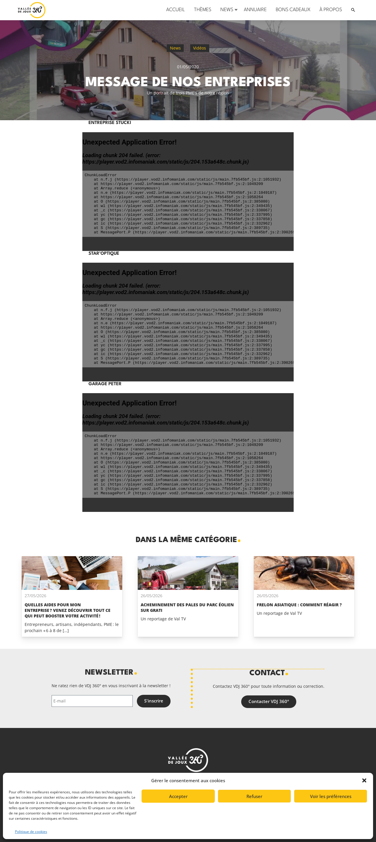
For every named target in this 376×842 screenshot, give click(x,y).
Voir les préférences (330, 796)
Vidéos (199, 48)
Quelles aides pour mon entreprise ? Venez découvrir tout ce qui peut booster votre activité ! (67, 610)
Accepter (178, 796)
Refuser (254, 796)
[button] (364, 780)
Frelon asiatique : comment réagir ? (299, 604)
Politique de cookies (31, 831)
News (175, 48)
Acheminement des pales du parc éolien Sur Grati (187, 607)
